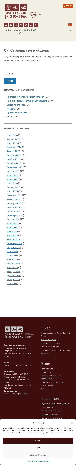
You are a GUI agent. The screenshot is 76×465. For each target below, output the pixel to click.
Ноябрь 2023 (14, 235)
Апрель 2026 (14, 138)
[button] (72, 422)
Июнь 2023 (13, 250)
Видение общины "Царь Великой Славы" (55, 328)
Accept (38, 440)
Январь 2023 (14, 266)
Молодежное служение (51, 412)
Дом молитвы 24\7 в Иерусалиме (56, 344)
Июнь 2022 (13, 277)
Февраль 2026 (15, 146)
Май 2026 (12, 134)
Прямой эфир (47, 363)
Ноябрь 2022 (14, 274)
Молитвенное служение (52, 405)
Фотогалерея (47, 383)
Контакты (45, 348)
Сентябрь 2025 (15, 165)
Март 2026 (12, 142)
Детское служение (49, 408)
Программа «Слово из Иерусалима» (26, 96)
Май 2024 (12, 227)
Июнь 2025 (13, 177)
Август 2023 (13, 243)
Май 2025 (12, 180)
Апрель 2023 (14, 258)
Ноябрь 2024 (14, 204)
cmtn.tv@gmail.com (19, 388)
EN (70, 27)
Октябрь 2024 (14, 208)
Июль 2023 (13, 246)
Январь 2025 (14, 196)
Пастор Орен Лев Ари (50, 337)
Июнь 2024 (13, 223)
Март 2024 (13, 231)
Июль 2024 (13, 219)
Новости (11, 108)
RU (70, 24)
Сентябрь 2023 (15, 239)
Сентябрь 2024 (15, 212)
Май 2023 (12, 254)
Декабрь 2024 (14, 200)
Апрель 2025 (14, 184)
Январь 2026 (14, 149)
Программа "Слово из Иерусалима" (50, 371)
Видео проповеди (16, 104)
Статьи (10, 116)
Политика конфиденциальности (38, 461)
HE (70, 30)
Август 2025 (13, 169)
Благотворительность (51, 415)
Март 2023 (12, 262)
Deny (38, 447)
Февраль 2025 (15, 192)
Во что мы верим (48, 334)
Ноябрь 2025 (14, 157)
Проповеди (46, 366)
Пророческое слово (18, 112)
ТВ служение (47, 401)
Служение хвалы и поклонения (55, 398)
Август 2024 (13, 215)
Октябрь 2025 (14, 161)
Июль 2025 (13, 173)
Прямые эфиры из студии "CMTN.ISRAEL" (29, 100)
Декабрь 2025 (14, 153)
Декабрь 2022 (14, 270)
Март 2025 (12, 188)
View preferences (38, 455)
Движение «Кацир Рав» (52, 341)
